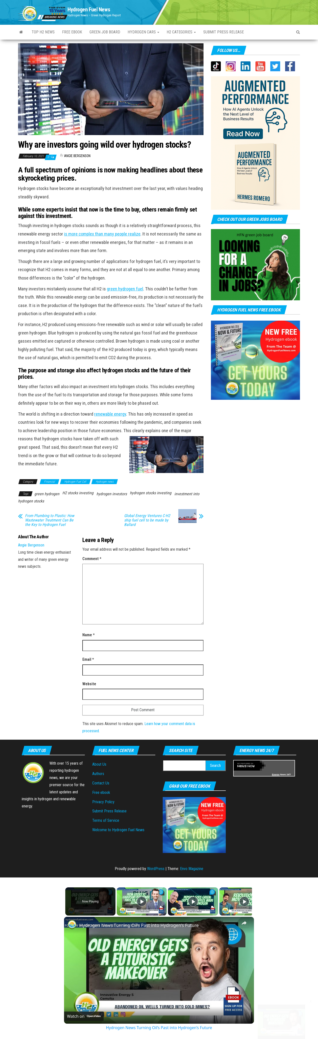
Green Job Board (105, 32)
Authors (98, 773)
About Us (99, 764)
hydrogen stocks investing (150, 493)
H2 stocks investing (77, 493)
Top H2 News (43, 32)
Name (88, 635)
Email (88, 659)
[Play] (192, 901)
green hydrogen (46, 494)
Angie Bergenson (77, 156)
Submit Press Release (109, 811)
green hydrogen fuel (125, 289)
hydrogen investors (111, 494)
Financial (49, 481)
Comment (91, 558)
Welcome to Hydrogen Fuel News (118, 829)
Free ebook (72, 32)
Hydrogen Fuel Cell (75, 481)
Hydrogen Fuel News (89, 9)
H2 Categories (181, 32)
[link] (72, 925)
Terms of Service (105, 820)
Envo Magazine (191, 868)
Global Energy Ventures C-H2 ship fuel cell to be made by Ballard (147, 520)
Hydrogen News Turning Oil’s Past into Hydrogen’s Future (139, 925)
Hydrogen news (105, 481)
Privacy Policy (103, 802)
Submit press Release (223, 32)
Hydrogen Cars (143, 32)
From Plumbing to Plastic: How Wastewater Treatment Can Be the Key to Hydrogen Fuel (49, 520)
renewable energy (110, 414)
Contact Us (100, 783)
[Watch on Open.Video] (84, 1016)
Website (89, 684)
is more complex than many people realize (102, 234)
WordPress (155, 868)
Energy (276, 774)
